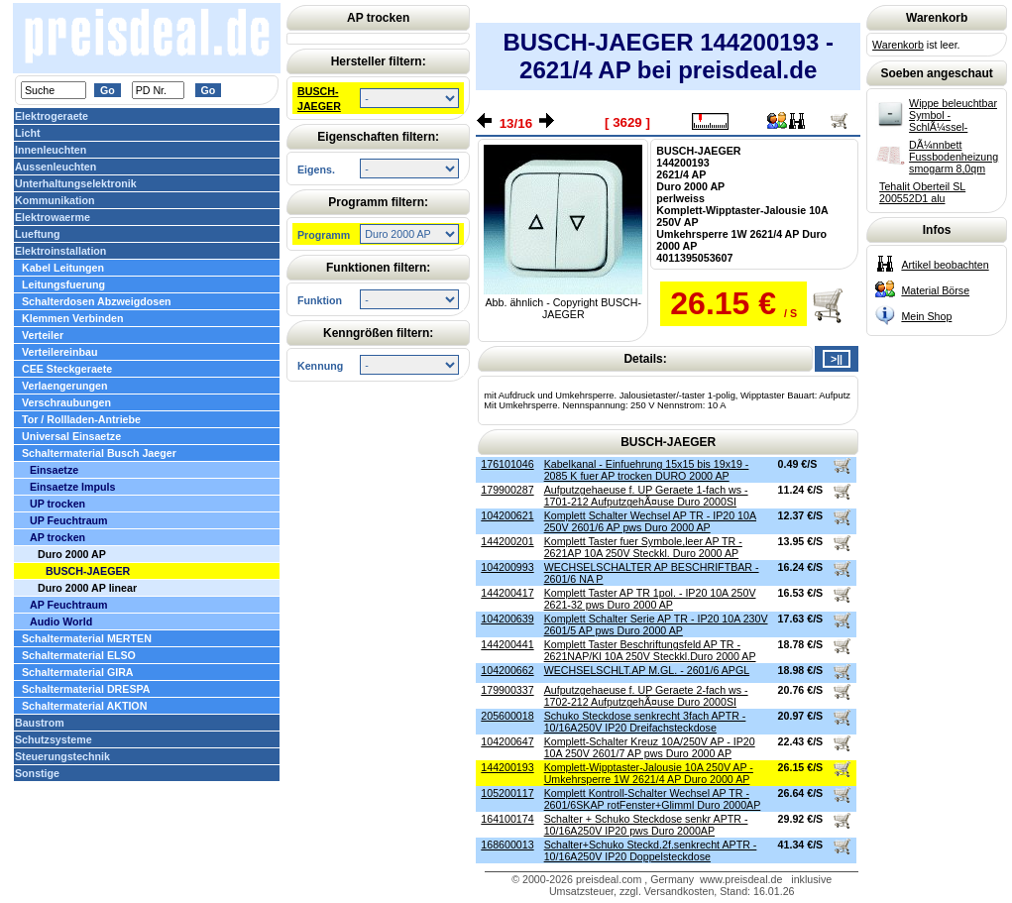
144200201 (507, 541)
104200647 (507, 741)
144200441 (507, 644)
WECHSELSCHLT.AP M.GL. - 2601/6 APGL (646, 670)
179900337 (507, 690)
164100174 (507, 819)
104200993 (507, 567)
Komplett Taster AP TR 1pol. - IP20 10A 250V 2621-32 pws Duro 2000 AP (650, 599)
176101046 (507, 464)
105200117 (507, 793)
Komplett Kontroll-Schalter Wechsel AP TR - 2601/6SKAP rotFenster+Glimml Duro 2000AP (652, 799)
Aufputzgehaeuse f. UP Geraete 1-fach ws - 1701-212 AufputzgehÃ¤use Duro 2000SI (646, 496)
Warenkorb (898, 45)
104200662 (507, 670)
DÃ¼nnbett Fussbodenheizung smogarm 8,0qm (953, 156)
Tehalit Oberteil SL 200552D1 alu (922, 192)
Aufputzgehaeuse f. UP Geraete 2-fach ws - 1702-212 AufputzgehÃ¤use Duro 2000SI (646, 696)
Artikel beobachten (944, 265)
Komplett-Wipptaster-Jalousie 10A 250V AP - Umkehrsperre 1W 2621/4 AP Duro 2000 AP (648, 773)
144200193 (507, 767)
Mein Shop (926, 316)
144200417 (507, 593)
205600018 (507, 716)
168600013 (507, 844)
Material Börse (935, 290)
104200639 (507, 618)
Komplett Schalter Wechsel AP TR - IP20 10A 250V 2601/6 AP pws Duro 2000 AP (650, 521)
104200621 (507, 515)
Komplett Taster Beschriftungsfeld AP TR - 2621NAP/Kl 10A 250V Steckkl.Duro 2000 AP (650, 650)
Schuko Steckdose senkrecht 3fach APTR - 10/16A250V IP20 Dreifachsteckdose (645, 722)
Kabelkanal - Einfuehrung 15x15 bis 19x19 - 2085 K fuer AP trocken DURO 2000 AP (646, 470)
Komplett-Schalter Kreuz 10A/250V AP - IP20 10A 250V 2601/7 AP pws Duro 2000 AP (649, 747)
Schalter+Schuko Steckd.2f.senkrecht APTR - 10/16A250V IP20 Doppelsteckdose (650, 850)
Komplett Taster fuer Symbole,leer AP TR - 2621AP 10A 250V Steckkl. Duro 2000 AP (643, 547)
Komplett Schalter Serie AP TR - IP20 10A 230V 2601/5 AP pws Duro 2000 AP (656, 624)
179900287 (507, 490)
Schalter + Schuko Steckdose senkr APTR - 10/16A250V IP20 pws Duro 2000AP (646, 825)
